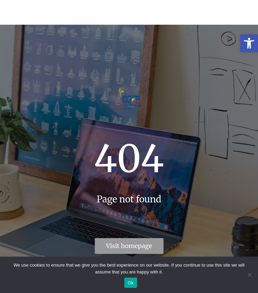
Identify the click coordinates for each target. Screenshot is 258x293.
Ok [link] (131, 282)
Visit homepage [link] (129, 246)
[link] (249, 43)
